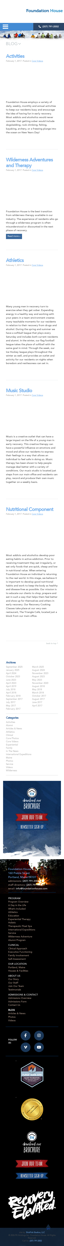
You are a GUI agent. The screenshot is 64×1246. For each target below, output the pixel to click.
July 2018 (10, 690)
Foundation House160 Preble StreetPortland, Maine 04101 (22, 873)
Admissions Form (17, 1002)
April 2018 (11, 693)
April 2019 (11, 687)
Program (14, 898)
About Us (14, 976)
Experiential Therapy (19, 919)
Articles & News (14, 729)
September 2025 (14, 667)
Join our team (32, 817)
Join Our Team (16, 986)
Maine (9, 758)
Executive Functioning (20, 952)
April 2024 (11, 674)
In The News (12, 751)
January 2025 (12, 670)
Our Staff (13, 983)
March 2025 (38, 667)
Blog (11, 1010)
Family (9, 748)
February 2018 (13, 696)
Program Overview (18, 902)
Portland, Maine (16, 967)
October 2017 (39, 696)
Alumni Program (17, 940)
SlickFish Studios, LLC (35, 1233)
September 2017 (14, 699)
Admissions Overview (19, 998)
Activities (15, 56)
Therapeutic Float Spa (20, 926)
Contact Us (14, 1005)
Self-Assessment (17, 959)
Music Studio (19, 391)
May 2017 (11, 706)
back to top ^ (52, 644)
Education (13, 916)
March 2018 (38, 693)
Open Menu (5, 26)
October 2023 (13, 677)
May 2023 (37, 680)
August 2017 (38, 699)
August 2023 (38, 677)
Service (9, 764)
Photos (9, 761)
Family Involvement (18, 955)
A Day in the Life (17, 905)
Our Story (13, 979)
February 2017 (13, 709)
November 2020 (40, 683)
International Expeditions (18, 755)
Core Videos (37, 61)
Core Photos (12, 739)
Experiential (12, 745)
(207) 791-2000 (34, 885)
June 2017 (37, 703)
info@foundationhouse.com (31, 888)
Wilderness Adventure (20, 937)
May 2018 (37, 690)
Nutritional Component (29, 510)
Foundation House (37, 11)
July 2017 (10, 703)
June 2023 (11, 680)
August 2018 (38, 687)
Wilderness (11, 771)
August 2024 (38, 670)
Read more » (14, 236)
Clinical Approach (17, 948)
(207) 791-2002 (49, 26)
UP (48, 1229)
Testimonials (14, 990)
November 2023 (40, 674)
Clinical (9, 735)
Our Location (17, 964)
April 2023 (11, 683)
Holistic (12, 923)
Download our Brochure (32, 798)
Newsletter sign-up (32, 827)
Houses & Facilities (18, 971)
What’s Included (17, 909)
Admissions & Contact (23, 995)
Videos (9, 768)
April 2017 (37, 706)
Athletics (15, 261)
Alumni (9, 726)
